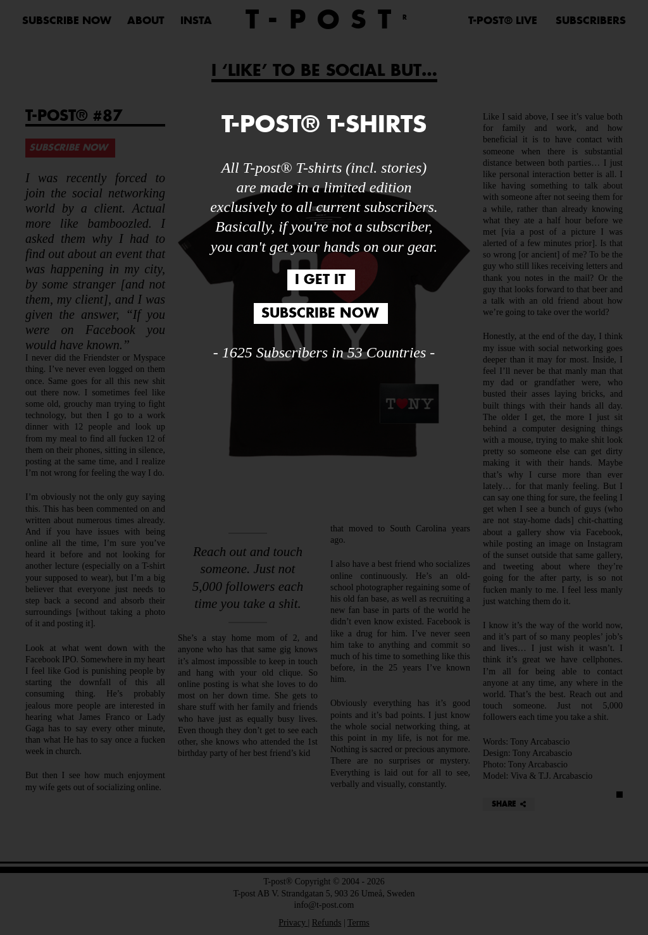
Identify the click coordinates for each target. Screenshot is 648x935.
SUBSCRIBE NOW (66, 21)
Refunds (327, 922)
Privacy (293, 922)
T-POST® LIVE (502, 21)
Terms (358, 922)
